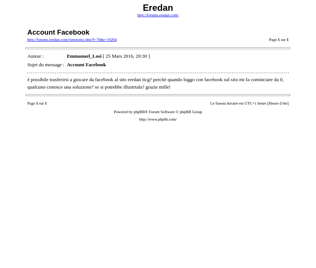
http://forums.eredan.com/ (158, 15)
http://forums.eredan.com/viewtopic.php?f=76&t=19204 (71, 40)
